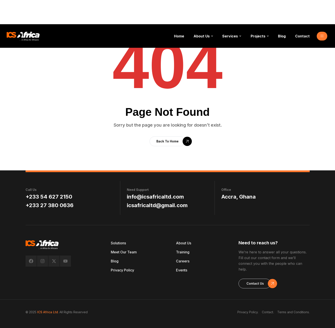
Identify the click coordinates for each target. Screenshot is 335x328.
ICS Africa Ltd (47, 312)
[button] (322, 36)
